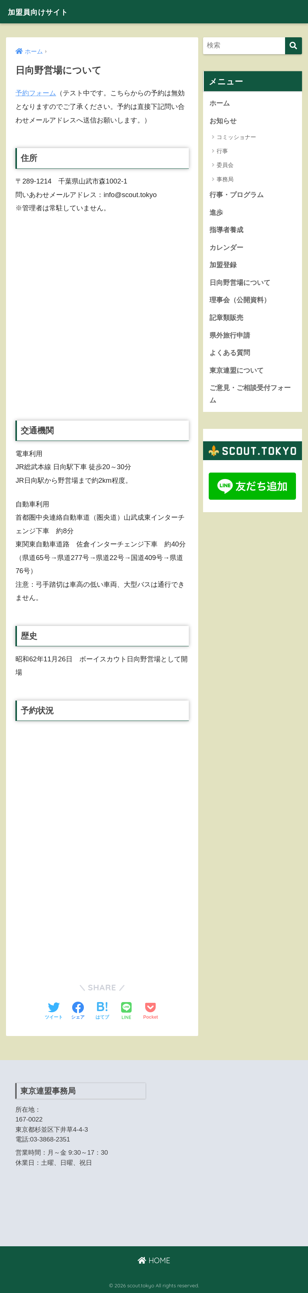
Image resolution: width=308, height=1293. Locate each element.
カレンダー (226, 248)
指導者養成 (226, 230)
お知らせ (223, 121)
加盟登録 (223, 266)
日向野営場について (239, 284)
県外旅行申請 (229, 337)
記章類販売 (226, 319)
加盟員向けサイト (45, 11)
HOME (154, 1260)
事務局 (225, 179)
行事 (222, 151)
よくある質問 (229, 354)
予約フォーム (35, 93)
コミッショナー (236, 137)
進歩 (216, 213)
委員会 (225, 165)
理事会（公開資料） (239, 301)
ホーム (219, 103)
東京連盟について (236, 372)
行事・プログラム (236, 195)
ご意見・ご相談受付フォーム (250, 396)
